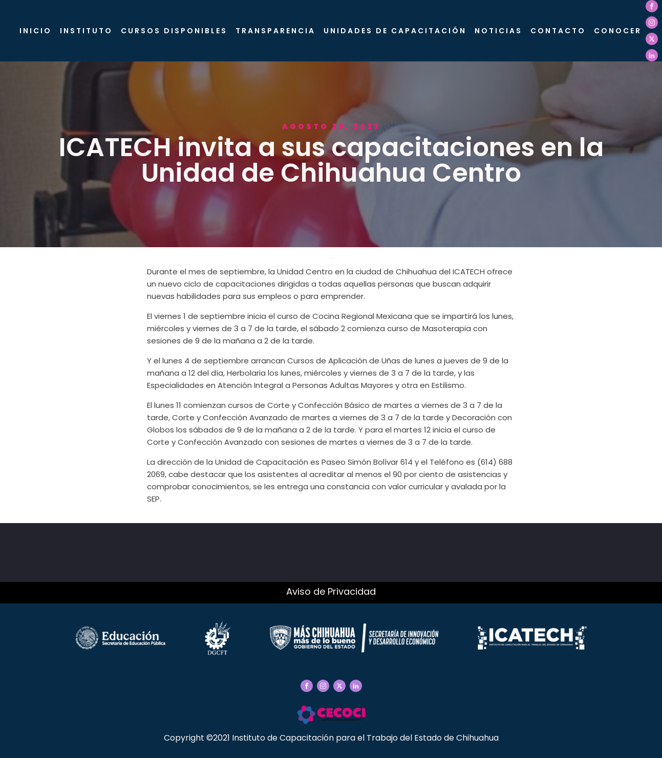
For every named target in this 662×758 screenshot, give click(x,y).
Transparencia (275, 31)
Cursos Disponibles (174, 31)
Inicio (35, 31)
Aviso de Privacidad (331, 591)
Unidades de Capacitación (395, 31)
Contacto (558, 31)
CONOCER (618, 31)
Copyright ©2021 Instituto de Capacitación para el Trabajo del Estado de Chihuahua (331, 738)
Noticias (498, 31)
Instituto (86, 31)
